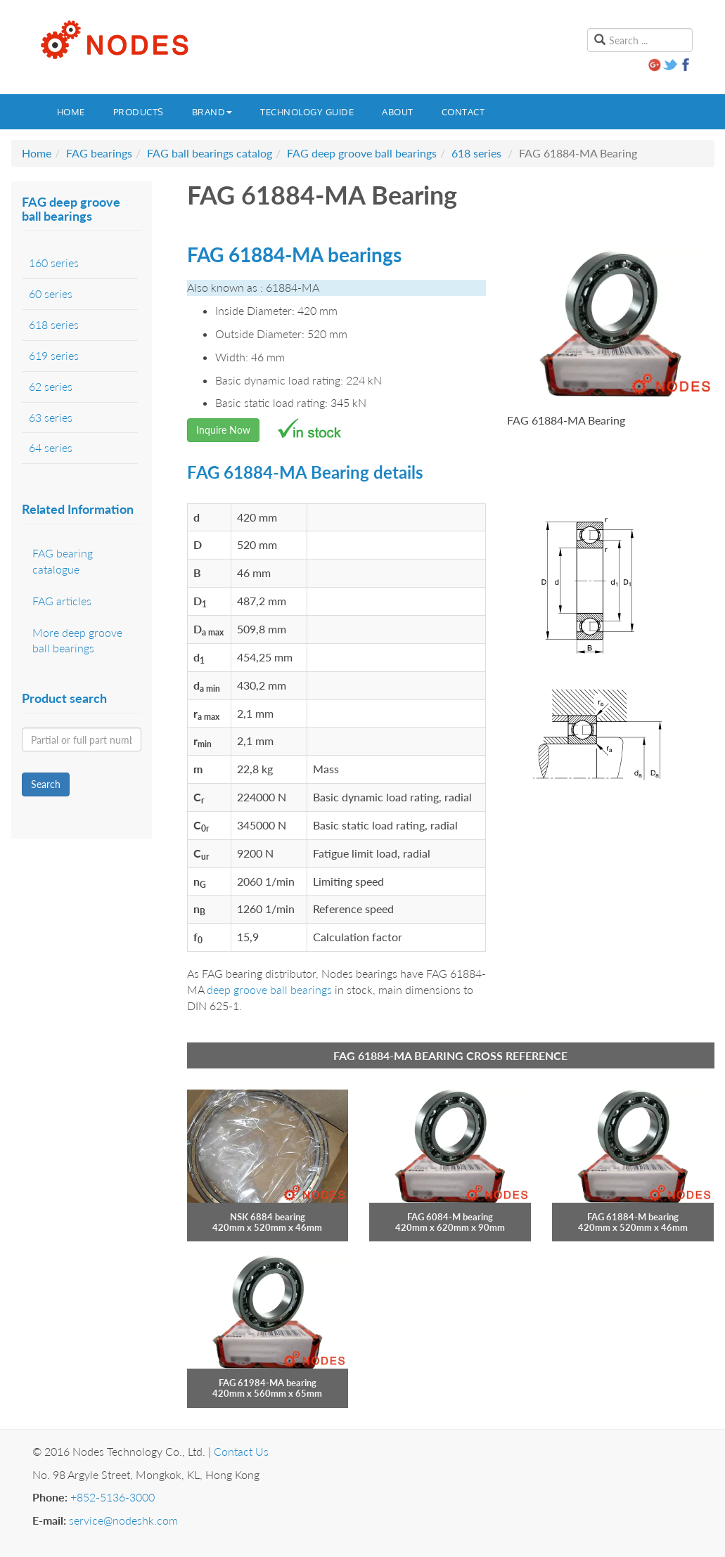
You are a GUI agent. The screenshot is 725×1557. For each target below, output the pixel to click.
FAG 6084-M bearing (450, 1216)
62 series (50, 386)
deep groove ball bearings (269, 989)
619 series (54, 355)
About (397, 111)
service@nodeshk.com (123, 1520)
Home (71, 111)
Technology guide (307, 111)
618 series (476, 153)
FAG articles (61, 600)
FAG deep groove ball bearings (362, 153)
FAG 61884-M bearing (633, 1216)
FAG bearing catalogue (62, 561)
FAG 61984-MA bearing (267, 1382)
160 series (54, 262)
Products (138, 111)
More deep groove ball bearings (77, 640)
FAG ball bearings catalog (209, 153)
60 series (50, 293)
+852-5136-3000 (112, 1497)
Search (45, 784)
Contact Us (241, 1451)
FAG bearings (99, 153)
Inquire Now (223, 430)
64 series (50, 447)
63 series (50, 417)
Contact (463, 111)
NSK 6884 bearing (267, 1216)
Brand (212, 111)
